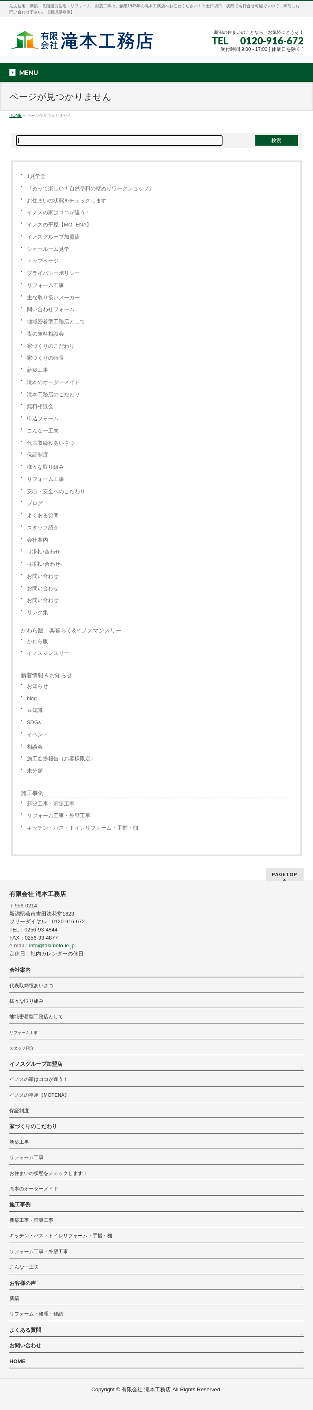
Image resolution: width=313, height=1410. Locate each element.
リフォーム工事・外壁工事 (58, 816)
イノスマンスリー (48, 653)
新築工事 (37, 370)
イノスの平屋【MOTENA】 (59, 225)
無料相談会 (40, 406)
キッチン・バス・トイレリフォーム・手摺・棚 (82, 828)
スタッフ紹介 (43, 528)
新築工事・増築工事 (51, 804)
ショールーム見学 (48, 249)
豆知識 (35, 710)
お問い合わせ (43, 576)
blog (32, 698)
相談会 (35, 747)
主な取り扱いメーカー (53, 297)
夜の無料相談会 (45, 334)
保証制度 (37, 455)
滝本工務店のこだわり (53, 394)
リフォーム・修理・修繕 (36, 1314)
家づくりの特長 (45, 358)
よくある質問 (43, 515)
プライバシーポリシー (53, 273)
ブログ (35, 503)
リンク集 (37, 612)
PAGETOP (285, 874)
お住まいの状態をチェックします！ (69, 201)
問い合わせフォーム (51, 309)
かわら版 (37, 641)
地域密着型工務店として (56, 321)
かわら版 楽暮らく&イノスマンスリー (71, 630)
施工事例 (32, 793)
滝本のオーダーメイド (53, 382)
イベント (37, 734)
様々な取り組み (45, 467)
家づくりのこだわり (51, 346)
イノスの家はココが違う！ (58, 212)
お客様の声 (22, 1283)
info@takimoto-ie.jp (52, 945)
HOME (17, 1361)
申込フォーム (43, 418)
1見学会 (36, 176)
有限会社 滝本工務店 (146, 1389)
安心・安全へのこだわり (56, 491)
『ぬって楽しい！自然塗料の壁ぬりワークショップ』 (90, 188)
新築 (14, 1298)
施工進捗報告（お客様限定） (61, 759)
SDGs (34, 722)
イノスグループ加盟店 (53, 237)
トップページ (43, 261)
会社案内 (37, 540)
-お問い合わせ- (44, 552)
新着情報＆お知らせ (46, 675)
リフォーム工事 (45, 285)
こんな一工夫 (43, 431)
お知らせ (37, 686)
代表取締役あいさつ (51, 443)
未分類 (35, 771)
